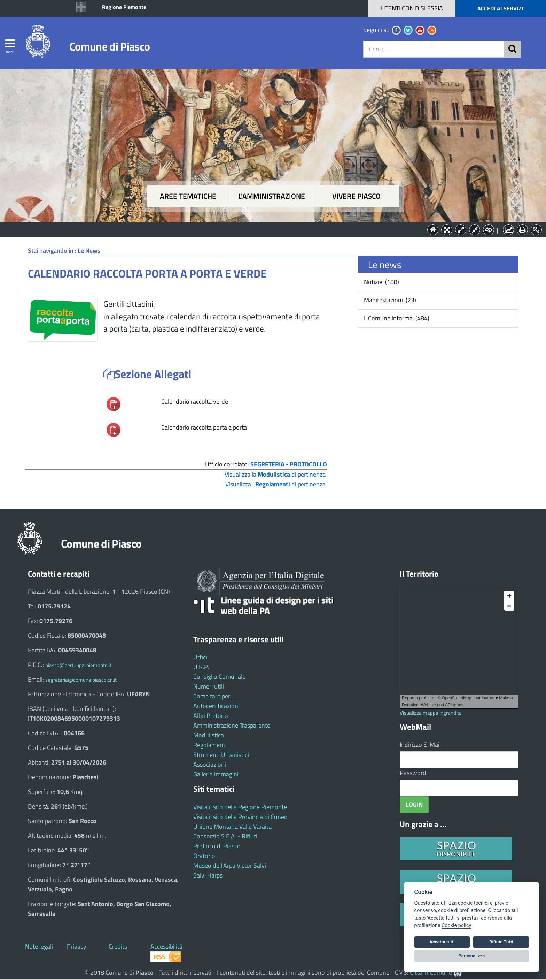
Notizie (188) (380, 282)
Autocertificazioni (216, 706)
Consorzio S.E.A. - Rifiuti (225, 836)
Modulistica (208, 735)
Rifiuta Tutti (501, 941)
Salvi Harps (208, 875)
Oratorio (204, 855)
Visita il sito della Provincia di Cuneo (240, 816)
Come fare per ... (214, 696)
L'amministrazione (271, 196)
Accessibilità (166, 946)
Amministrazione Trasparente (231, 725)
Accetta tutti (442, 941)
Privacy (76, 946)
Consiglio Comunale (219, 676)
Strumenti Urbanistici (221, 754)
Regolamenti (210, 745)
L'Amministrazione (267, 229)
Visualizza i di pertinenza (275, 484)
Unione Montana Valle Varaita (232, 826)
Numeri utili (208, 686)
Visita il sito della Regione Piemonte (240, 807)
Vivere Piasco (356, 196)
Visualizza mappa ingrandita (431, 713)
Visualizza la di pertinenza (275, 474)
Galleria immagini (216, 774)
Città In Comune (431, 972)
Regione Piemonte (124, 7)
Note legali (39, 946)
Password (413, 772)
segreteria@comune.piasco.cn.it (81, 680)
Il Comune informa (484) (395, 318)
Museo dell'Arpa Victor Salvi (229, 865)
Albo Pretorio (210, 715)
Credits (118, 946)
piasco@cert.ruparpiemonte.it (78, 665)
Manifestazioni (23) (389, 300)
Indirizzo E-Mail (420, 744)
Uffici (200, 657)
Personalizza (472, 955)
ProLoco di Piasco (217, 846)
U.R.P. (201, 666)
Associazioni (209, 764)
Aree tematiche (188, 196)
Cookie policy (456, 925)
